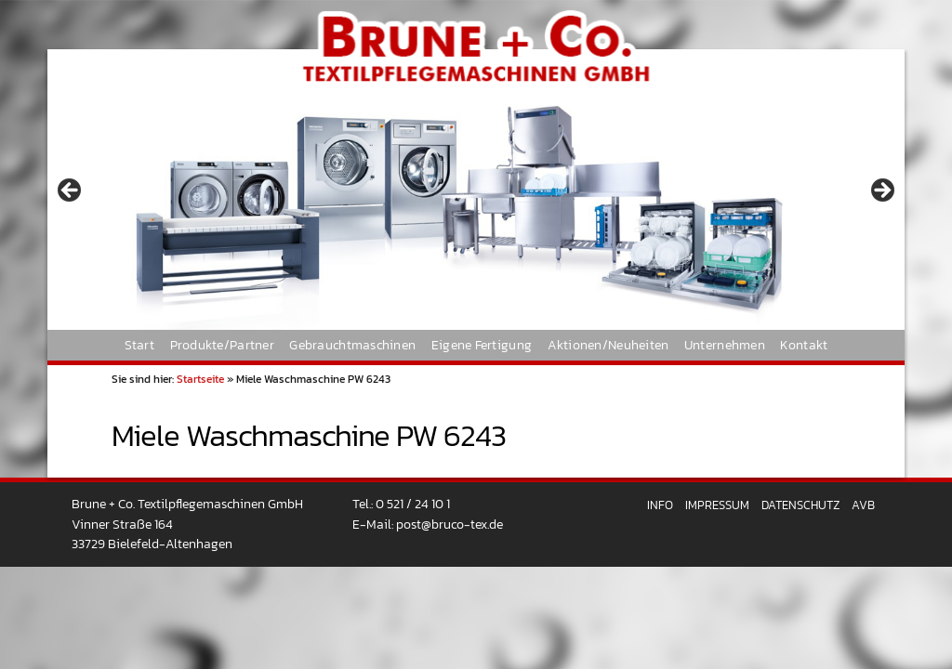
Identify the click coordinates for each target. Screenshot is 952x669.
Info (660, 505)
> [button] (881, 191)
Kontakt (803, 344)
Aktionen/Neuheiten (608, 344)
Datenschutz (800, 505)
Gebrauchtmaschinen (352, 344)
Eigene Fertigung (481, 344)
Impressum (717, 505)
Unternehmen (724, 344)
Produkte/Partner (222, 344)
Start (139, 344)
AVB (863, 505)
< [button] (71, 191)
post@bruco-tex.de (449, 524)
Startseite (200, 379)
